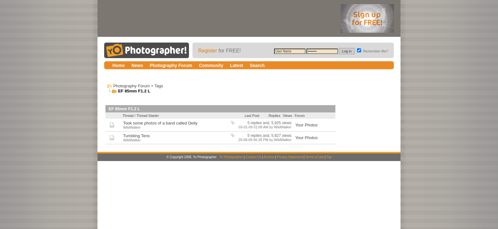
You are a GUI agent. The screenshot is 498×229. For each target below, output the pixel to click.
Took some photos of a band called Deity (160, 123)
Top (329, 157)
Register (207, 50)
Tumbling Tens (136, 135)
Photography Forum (131, 86)
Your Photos (306, 125)
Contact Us (253, 157)
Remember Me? (372, 51)
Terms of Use (314, 157)
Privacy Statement (290, 157)
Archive (269, 157)
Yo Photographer (231, 157)
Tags (158, 86)
